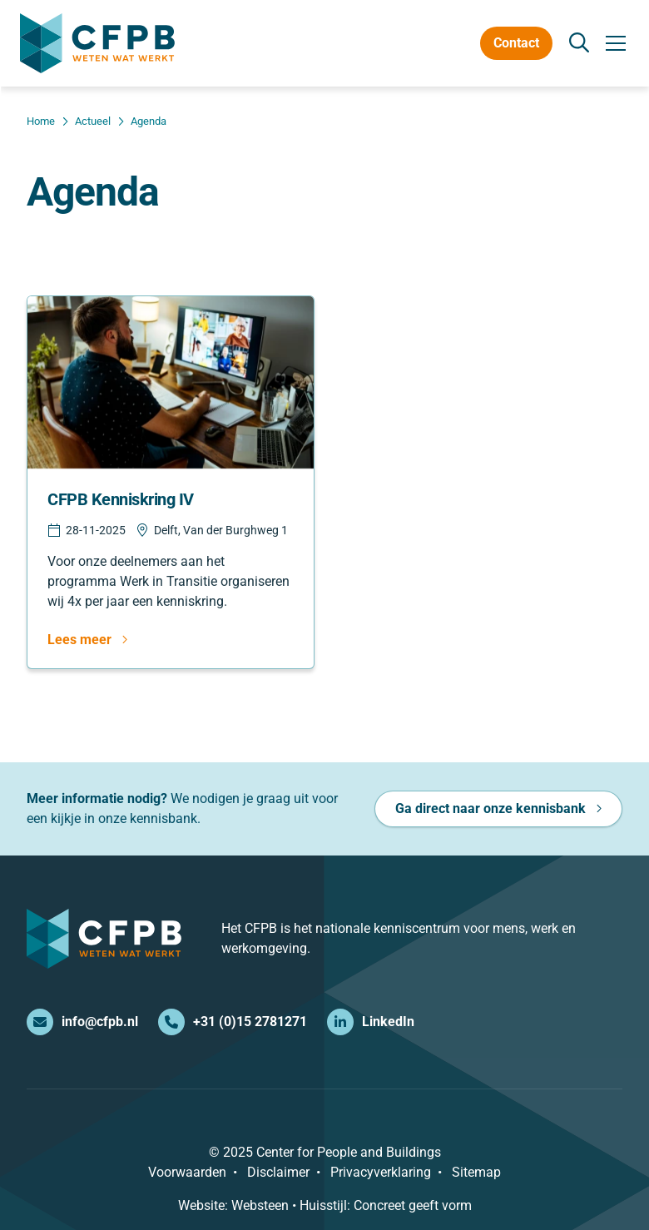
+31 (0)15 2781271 (232, 1022)
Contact (516, 43)
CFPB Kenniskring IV (120, 499)
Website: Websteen (233, 1205)
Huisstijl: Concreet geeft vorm (386, 1205)
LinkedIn (370, 1022)
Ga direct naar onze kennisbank (490, 808)
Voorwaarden (187, 1172)
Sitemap (476, 1172)
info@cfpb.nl (82, 1022)
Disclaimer (278, 1172)
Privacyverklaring (380, 1172)
